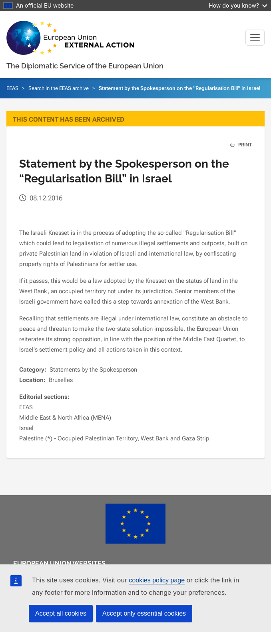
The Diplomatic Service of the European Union (84, 66)
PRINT (238, 145)
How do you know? (238, 5)
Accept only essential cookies (144, 613)
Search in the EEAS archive (58, 88)
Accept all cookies (60, 613)
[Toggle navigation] (255, 38)
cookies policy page (157, 580)
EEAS (12, 88)
